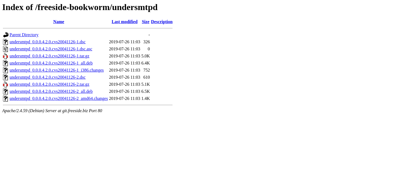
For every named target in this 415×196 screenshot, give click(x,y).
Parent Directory (24, 34)
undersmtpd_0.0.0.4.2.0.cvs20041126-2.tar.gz (49, 84)
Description (162, 21)
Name (58, 21)
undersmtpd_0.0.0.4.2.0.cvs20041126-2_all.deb (51, 91)
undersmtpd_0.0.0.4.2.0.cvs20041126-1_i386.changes (57, 70)
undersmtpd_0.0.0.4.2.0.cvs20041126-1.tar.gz (49, 56)
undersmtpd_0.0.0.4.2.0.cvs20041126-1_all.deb (51, 63)
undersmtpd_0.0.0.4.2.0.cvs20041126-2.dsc (48, 77)
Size (145, 21)
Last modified (125, 21)
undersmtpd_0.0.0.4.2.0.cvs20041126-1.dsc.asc (51, 49)
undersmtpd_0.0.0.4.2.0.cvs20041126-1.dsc (48, 41)
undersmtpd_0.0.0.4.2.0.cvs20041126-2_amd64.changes (59, 98)
